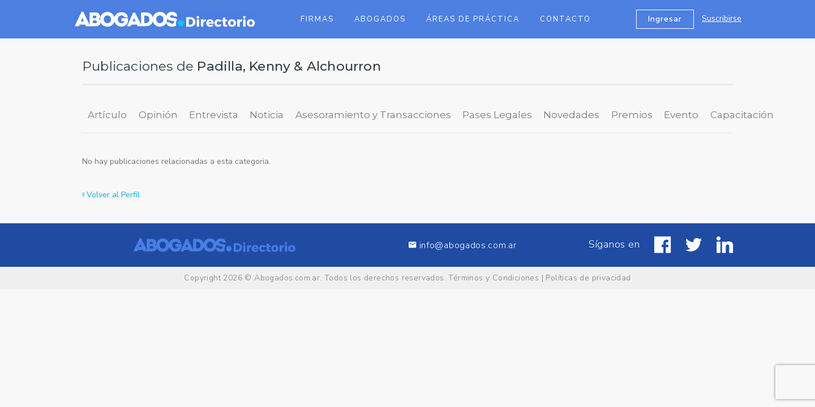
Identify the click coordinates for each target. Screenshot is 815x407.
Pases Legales (497, 114)
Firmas (317, 19)
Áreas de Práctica (473, 19)
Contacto (565, 19)
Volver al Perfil (111, 194)
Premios (632, 114)
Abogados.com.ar (287, 277)
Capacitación (742, 114)
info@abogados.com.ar (462, 245)
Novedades (571, 114)
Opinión (158, 114)
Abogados (380, 19)
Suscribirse (721, 18)
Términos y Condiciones (493, 277)
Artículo (107, 114)
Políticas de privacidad (588, 277)
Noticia (267, 114)
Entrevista (213, 114)
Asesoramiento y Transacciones (373, 114)
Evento (681, 114)
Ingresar (665, 19)
